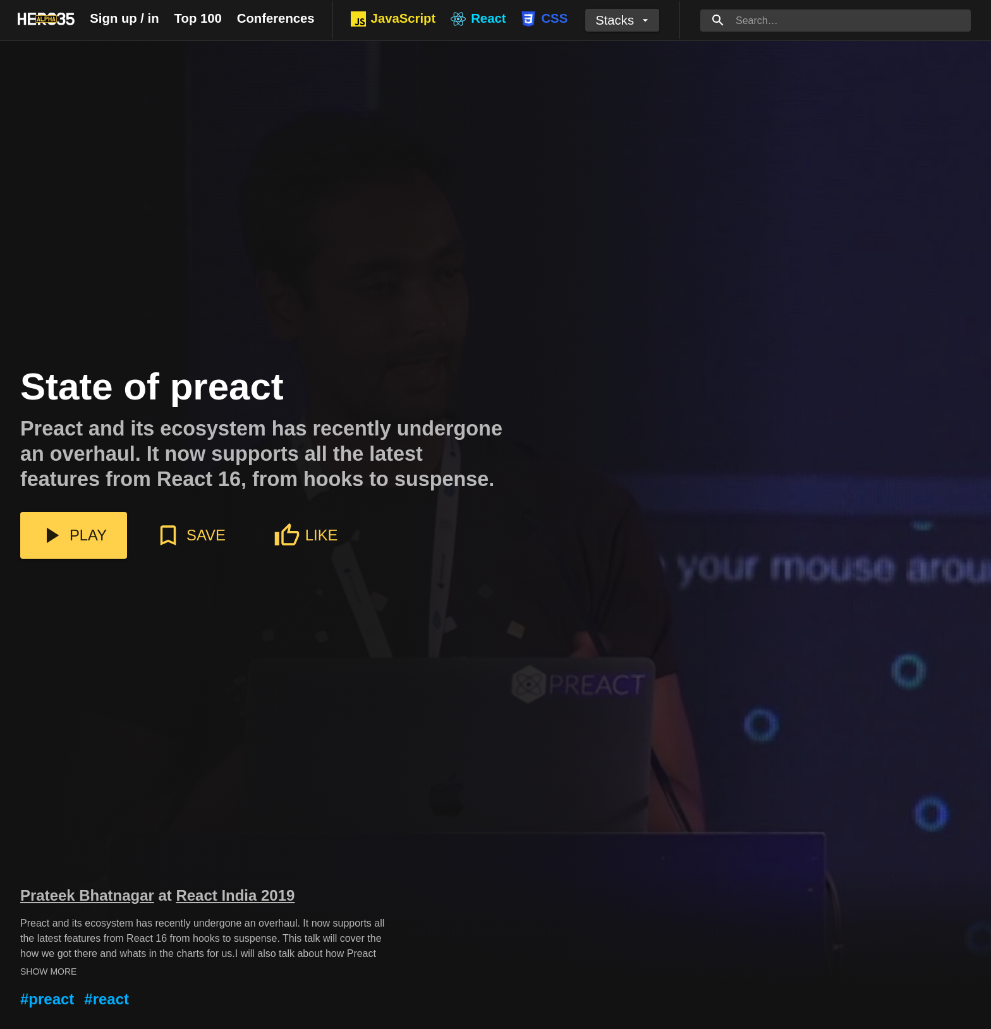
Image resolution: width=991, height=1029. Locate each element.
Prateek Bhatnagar (87, 895)
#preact (47, 999)
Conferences (276, 18)
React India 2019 (235, 895)
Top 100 (198, 18)
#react (106, 999)
